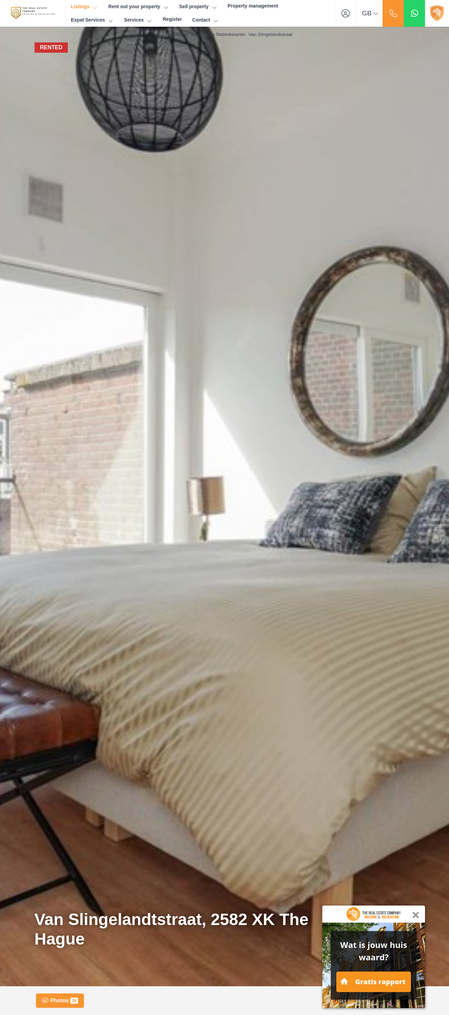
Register (172, 19)
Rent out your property (138, 6)
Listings (84, 6)
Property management (252, 6)
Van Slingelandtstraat (270, 34)
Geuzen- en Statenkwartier (218, 34)
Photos (60, 1001)
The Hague (175, 34)
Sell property (198, 6)
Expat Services (92, 20)
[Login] (345, 13)
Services (138, 20)
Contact (205, 20)
